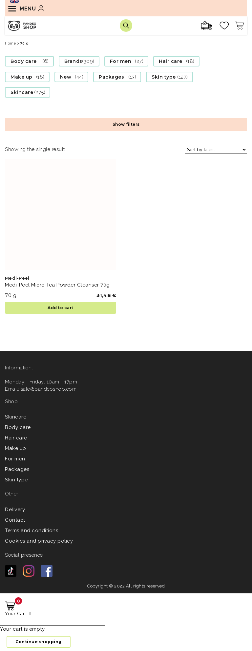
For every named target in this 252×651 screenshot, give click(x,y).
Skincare (21, 92)
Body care (23, 61)
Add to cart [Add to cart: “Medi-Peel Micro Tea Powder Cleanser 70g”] (61, 307)
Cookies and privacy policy (39, 541)
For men (121, 61)
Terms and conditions (31, 530)
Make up (21, 77)
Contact (15, 520)
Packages (111, 77)
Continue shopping (38, 641)
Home (10, 43)
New (66, 77)
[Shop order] (216, 150)
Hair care (170, 61)
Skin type (164, 77)
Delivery (15, 509)
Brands (73, 61)
